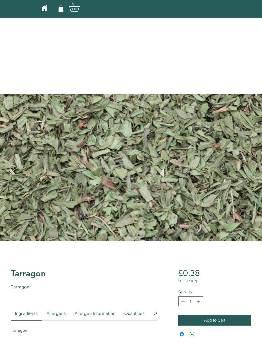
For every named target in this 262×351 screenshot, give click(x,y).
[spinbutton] (190, 301)
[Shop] (61, 8)
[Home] (44, 8)
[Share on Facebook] (182, 334)
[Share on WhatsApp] (192, 334)
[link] (26, 313)
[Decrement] (182, 301)
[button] (78, 7)
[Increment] (198, 301)
